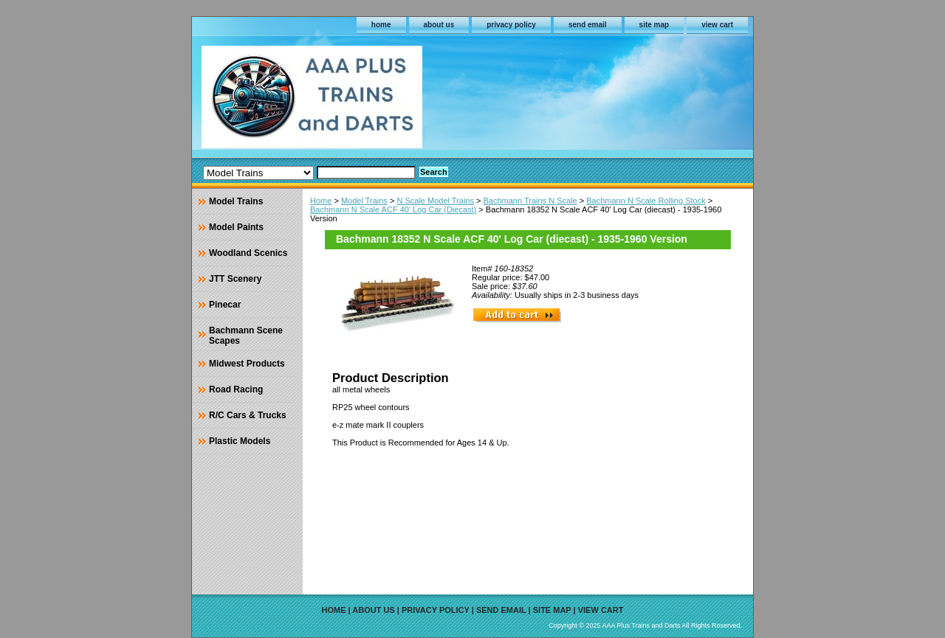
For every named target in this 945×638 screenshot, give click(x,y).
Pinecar (225, 304)
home (381, 25)
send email (587, 25)
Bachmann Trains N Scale (530, 200)
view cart (717, 25)
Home (320, 200)
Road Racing (236, 389)
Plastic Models (239, 441)
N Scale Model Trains (435, 200)
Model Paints (236, 227)
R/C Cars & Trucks (247, 415)
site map (654, 25)
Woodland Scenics (248, 253)
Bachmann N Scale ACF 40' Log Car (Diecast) (393, 209)
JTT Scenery (235, 279)
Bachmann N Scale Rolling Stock (645, 200)
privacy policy (511, 25)
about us (439, 25)
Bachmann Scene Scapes (246, 335)
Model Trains (364, 200)
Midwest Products (247, 363)
